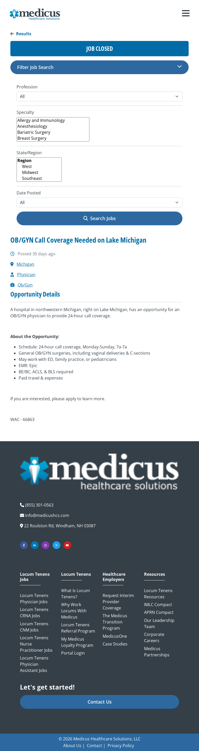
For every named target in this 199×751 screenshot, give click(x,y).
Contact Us (100, 702)
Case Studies (115, 644)
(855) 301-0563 (39, 505)
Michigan (25, 264)
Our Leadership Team (159, 623)
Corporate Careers (154, 637)
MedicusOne (115, 636)
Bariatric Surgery (53, 132)
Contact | (96, 745)
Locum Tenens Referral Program (78, 628)
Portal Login (73, 653)
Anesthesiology (53, 126)
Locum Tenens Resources (158, 594)
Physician (26, 274)
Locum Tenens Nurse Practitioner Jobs (36, 644)
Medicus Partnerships (156, 652)
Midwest (39, 173)
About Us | (74, 745)
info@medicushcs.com (47, 515)
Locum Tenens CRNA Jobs (34, 613)
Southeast (39, 178)
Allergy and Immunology (53, 120)
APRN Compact (159, 612)
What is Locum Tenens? (75, 594)
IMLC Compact (158, 604)
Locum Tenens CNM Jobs (34, 627)
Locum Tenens (76, 574)
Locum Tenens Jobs (35, 577)
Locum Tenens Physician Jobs (34, 599)
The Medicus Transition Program (115, 622)
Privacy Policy (121, 745)
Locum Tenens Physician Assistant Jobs (34, 664)
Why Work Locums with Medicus (74, 611)
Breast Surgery (53, 138)
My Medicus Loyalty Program (77, 642)
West (39, 167)
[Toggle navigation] (186, 14)
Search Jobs (99, 218)
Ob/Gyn (25, 285)
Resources (154, 574)
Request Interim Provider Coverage (118, 602)
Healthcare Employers (114, 577)
